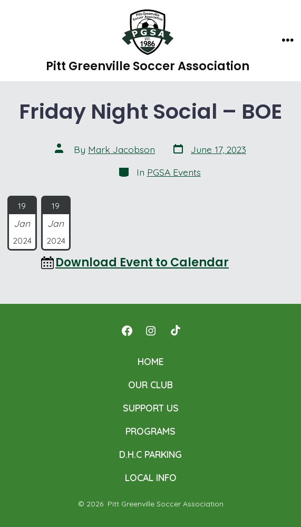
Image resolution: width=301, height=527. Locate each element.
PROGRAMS (150, 431)
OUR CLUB (150, 384)
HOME (151, 361)
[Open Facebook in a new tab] (127, 330)
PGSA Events (174, 172)
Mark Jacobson (121, 149)
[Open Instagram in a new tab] (150, 330)
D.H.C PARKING (150, 454)
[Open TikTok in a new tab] (174, 330)
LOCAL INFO (151, 477)
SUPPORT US (151, 408)
